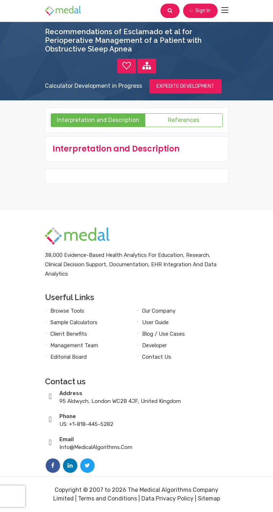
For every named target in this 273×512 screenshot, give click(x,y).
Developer (154, 345)
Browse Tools (67, 311)
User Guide (155, 322)
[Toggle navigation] (224, 10)
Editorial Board (68, 357)
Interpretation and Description (98, 120)
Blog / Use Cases (163, 334)
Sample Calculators (73, 322)
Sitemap (209, 498)
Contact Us (156, 357)
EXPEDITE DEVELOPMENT (185, 86)
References (183, 120)
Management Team (74, 345)
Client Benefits (68, 334)
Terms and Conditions (107, 498)
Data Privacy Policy (167, 498)
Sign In (199, 11)
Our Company (159, 311)
